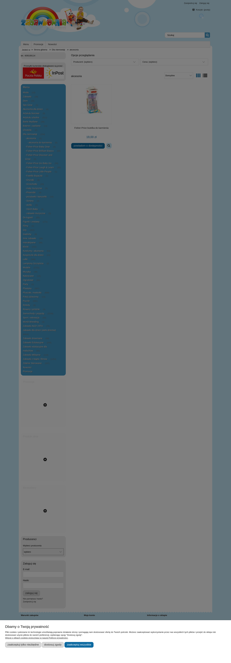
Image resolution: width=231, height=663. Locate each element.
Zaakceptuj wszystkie (79, 644)
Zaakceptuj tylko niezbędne (23, 644)
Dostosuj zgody (52, 644)
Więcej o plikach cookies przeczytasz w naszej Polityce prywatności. (36, 638)
